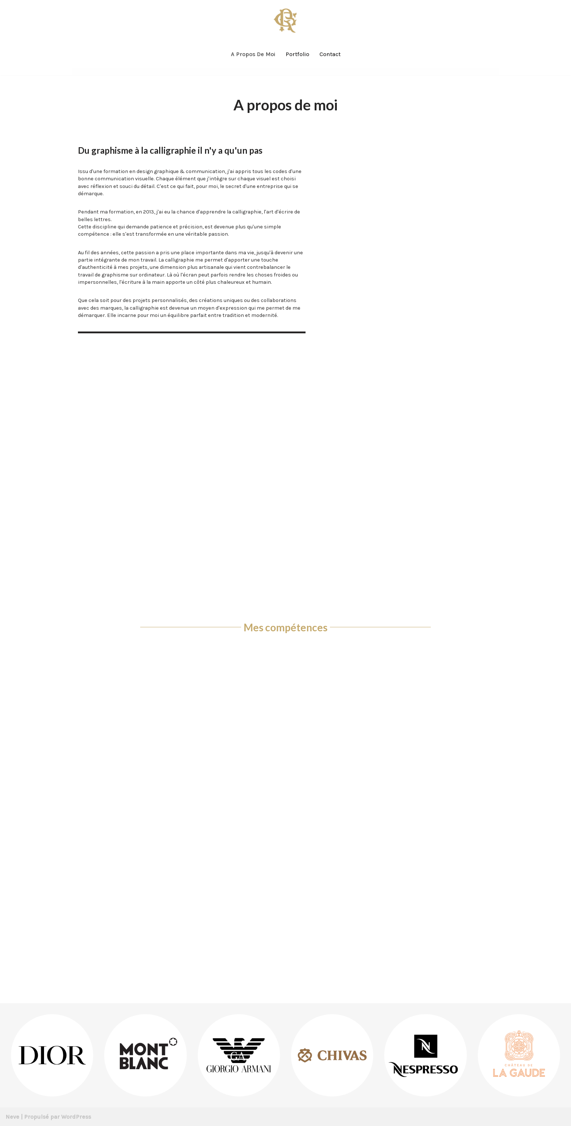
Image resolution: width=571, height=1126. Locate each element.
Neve (12, 1116)
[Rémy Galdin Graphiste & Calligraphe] (285, 20)
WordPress (76, 1116)
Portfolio (297, 54)
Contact (329, 54)
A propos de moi (253, 54)
